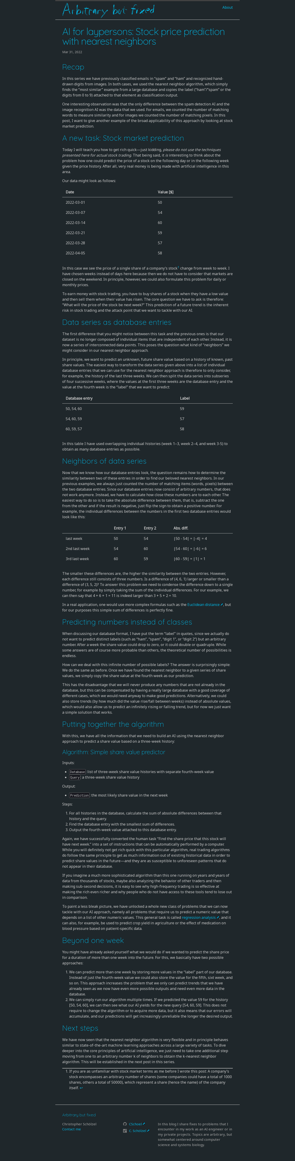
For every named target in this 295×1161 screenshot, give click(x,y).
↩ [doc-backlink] (81, 1087)
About (227, 7)
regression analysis (199, 917)
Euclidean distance (203, 604)
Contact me (71, 1129)
